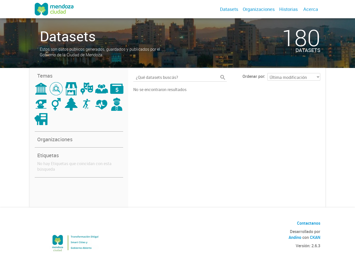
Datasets (229, 9)
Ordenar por (253, 76)
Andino (295, 237)
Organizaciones (259, 9)
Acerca (310, 9)
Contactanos (308, 223)
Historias (288, 9)
